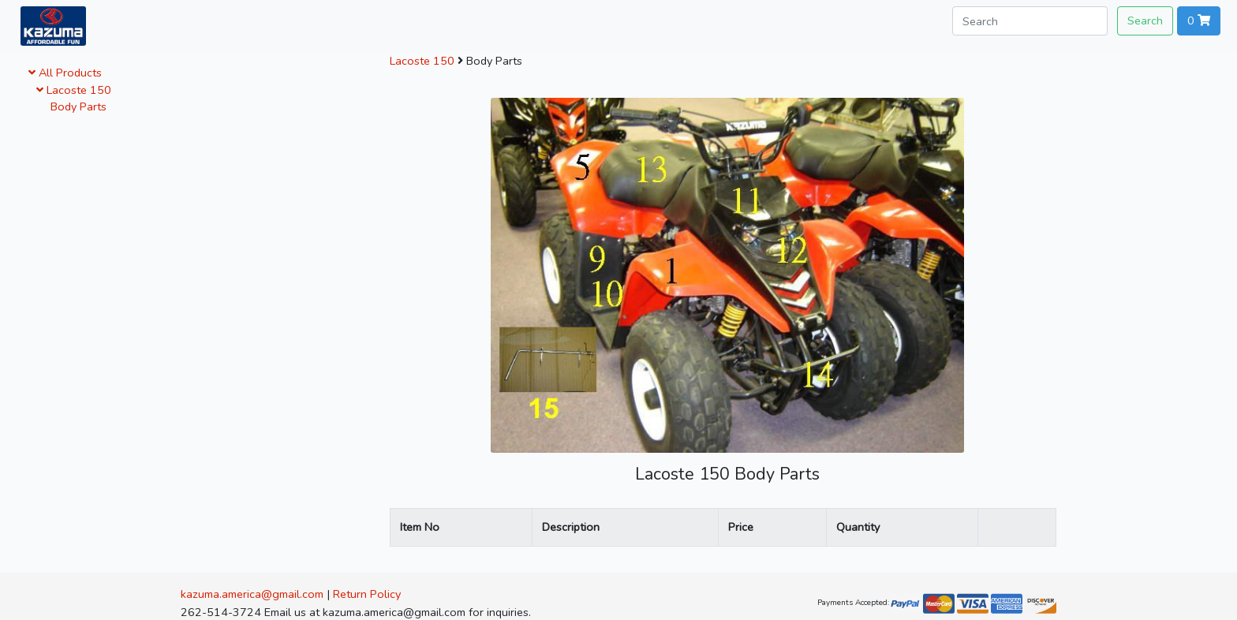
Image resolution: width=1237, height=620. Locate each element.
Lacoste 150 (73, 90)
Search (1145, 20)
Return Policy (367, 594)
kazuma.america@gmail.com (252, 594)
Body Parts (75, 106)
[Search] (1030, 20)
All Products (65, 72)
